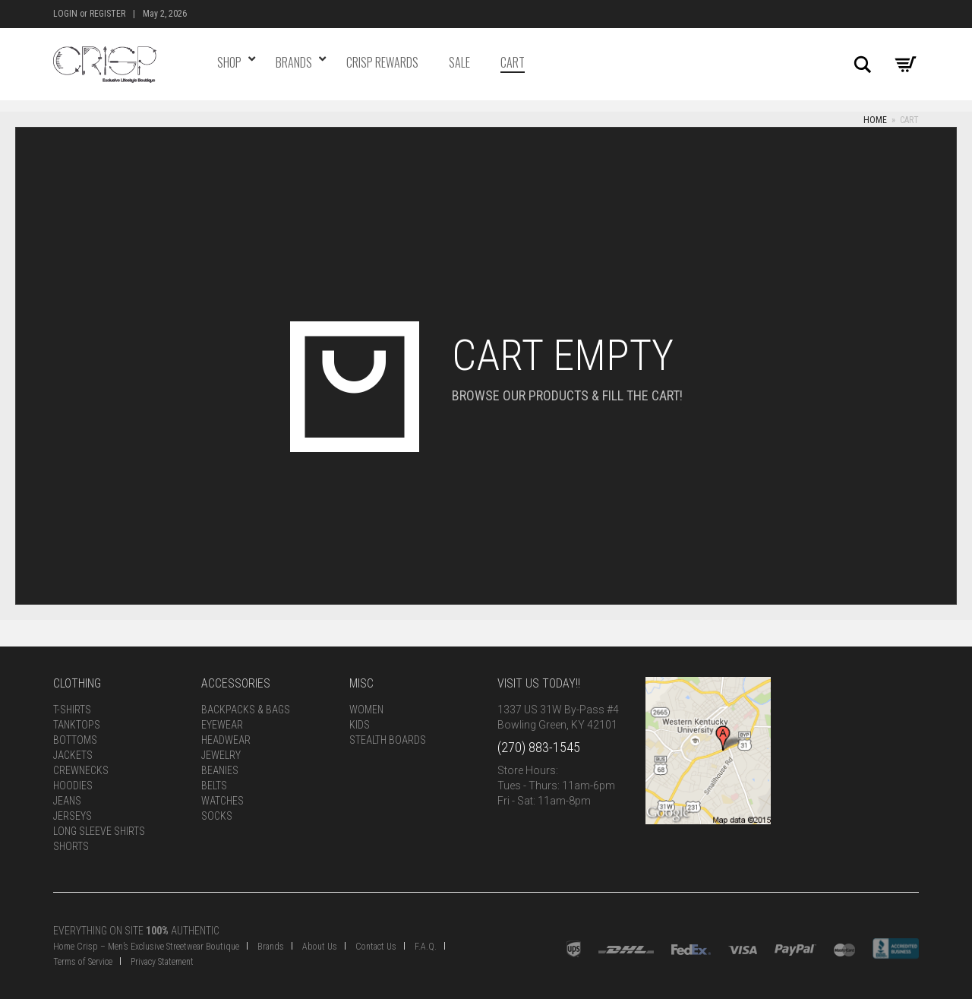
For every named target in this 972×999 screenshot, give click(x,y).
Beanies (219, 770)
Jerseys (72, 816)
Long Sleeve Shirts (99, 831)
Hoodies (73, 785)
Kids (359, 725)
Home (875, 120)
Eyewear (222, 725)
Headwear (226, 740)
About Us (319, 946)
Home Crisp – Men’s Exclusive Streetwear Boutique (146, 946)
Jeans (67, 801)
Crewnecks (81, 770)
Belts (214, 785)
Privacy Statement (162, 961)
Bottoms (75, 740)
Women (366, 709)
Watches (222, 801)
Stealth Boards (387, 740)
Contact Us (375, 946)
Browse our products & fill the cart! (567, 395)
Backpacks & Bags (245, 709)
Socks (216, 816)
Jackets (73, 755)
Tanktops (76, 725)
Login (65, 13)
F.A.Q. (426, 946)
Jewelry (221, 755)
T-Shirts (72, 709)
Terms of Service (82, 961)
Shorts (71, 846)
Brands (270, 946)
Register (107, 13)
